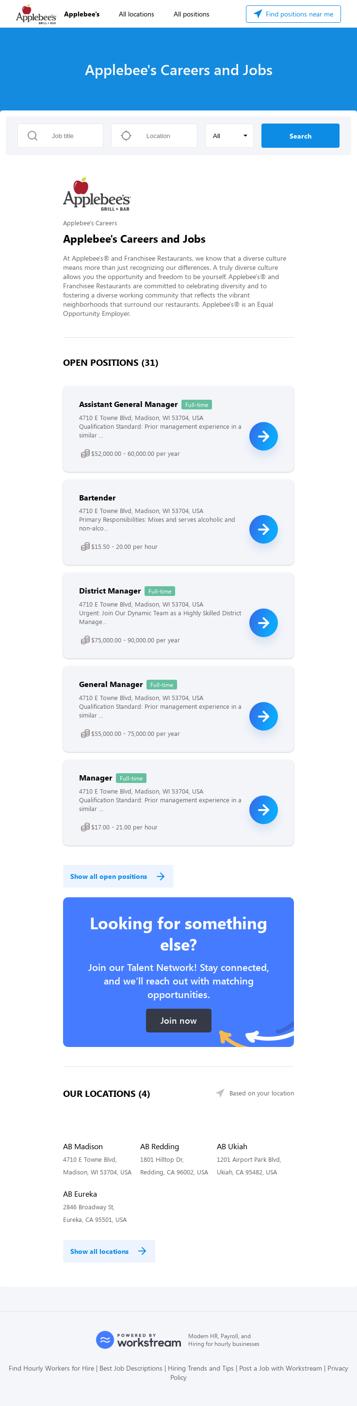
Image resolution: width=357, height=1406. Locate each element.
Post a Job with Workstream (280, 1368)
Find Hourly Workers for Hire (51, 1368)
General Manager (111, 684)
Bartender (97, 497)
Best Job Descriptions (130, 1368)
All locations (136, 13)
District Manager (110, 590)
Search (300, 136)
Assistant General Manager (128, 404)
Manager (95, 777)
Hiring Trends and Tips (201, 1368)
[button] (229, 136)
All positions (192, 13)
